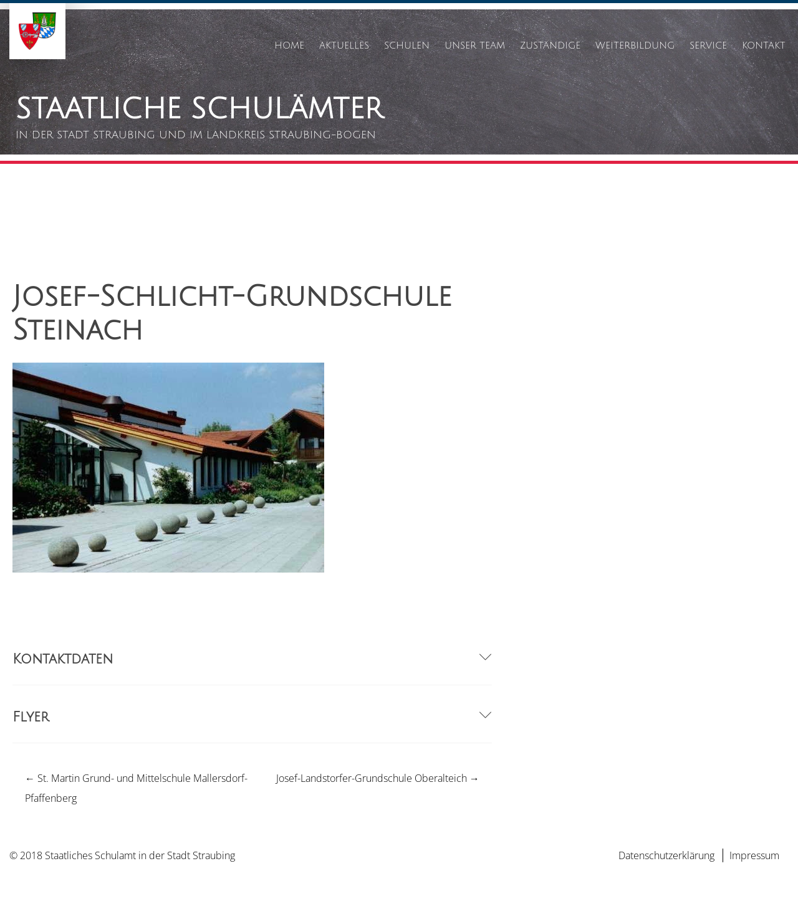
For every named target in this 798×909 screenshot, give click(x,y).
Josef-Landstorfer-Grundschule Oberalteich (377, 778)
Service (708, 45)
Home (289, 45)
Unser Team (475, 45)
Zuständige (550, 45)
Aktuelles (344, 45)
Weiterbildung (635, 45)
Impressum (754, 855)
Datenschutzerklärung (666, 855)
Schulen (407, 45)
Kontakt (764, 45)
